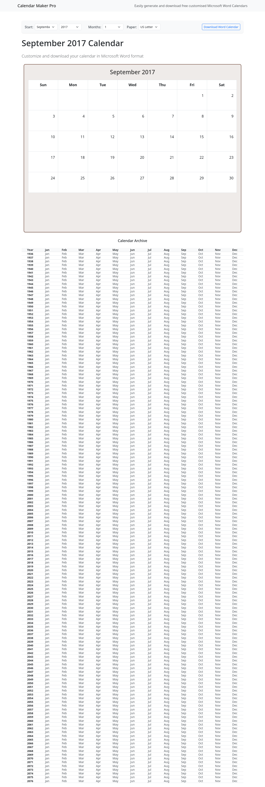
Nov (217, 254)
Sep (183, 254)
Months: (94, 27)
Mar (81, 254)
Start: (29, 27)
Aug (166, 254)
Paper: (132, 27)
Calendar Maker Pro (37, 5)
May (115, 254)
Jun (132, 254)
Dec (234, 254)
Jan (47, 254)
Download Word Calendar (221, 27)
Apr (98, 254)
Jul (149, 254)
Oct (200, 254)
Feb (64, 254)
